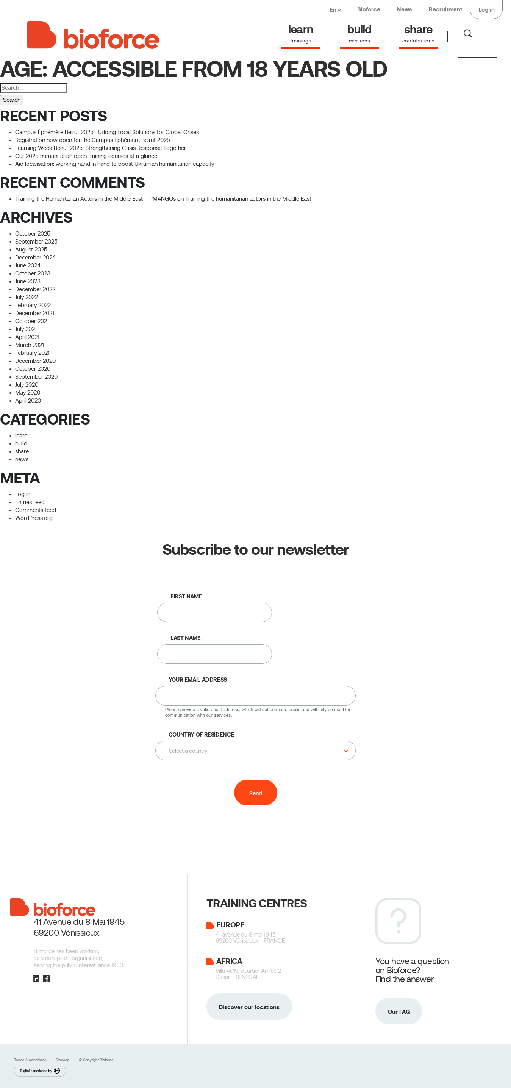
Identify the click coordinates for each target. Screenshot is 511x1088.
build (21, 443)
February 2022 (33, 305)
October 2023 (32, 273)
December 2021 (34, 313)
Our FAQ (399, 1011)
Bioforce (368, 9)
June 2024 (28, 265)
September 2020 (36, 377)
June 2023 (28, 281)
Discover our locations (249, 1007)
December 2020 (35, 361)
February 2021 (32, 353)
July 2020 (26, 385)
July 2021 (26, 329)
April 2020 (28, 401)
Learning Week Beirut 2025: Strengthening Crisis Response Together (100, 148)
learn (21, 435)
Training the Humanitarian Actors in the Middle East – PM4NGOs (95, 199)
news (21, 459)
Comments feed (35, 510)
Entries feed (30, 502)
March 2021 (29, 345)
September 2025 (36, 242)
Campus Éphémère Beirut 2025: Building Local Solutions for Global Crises (107, 132)
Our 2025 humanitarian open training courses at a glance (86, 156)
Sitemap (63, 1060)
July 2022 (26, 297)
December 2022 (35, 289)
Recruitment (445, 9)
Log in (486, 9)
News (404, 9)
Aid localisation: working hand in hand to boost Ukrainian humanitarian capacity (116, 164)
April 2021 (27, 337)
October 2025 (32, 234)
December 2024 (35, 257)
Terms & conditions (30, 1060)
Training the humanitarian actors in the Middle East (248, 199)
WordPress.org (34, 518)
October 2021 (32, 321)
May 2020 (27, 393)
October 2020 (32, 369)
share (22, 451)
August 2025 (31, 250)
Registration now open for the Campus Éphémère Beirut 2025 (92, 140)
